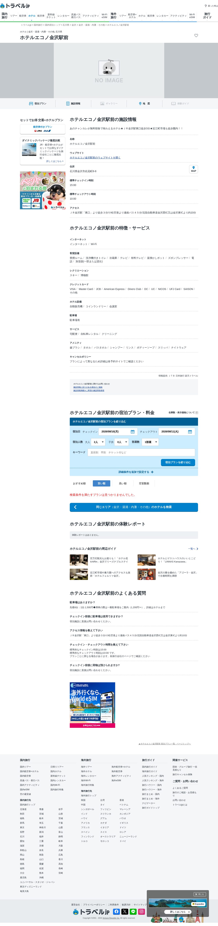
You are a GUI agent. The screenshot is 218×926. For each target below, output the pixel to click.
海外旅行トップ (88, 795)
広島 (60, 855)
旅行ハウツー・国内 (152, 785)
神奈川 (42, 827)
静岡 (60, 836)
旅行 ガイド (207, 15)
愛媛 (41, 864)
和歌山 (23, 850)
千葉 (60, 823)
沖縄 (41, 877)
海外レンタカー (88, 776)
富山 (60, 832)
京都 (41, 845)
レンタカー (63, 15)
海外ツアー (86, 767)
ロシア (123, 832)
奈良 (41, 850)
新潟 (41, 832)
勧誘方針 (126, 904)
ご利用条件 (113, 904)
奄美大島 (24, 891)
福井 (41, 836)
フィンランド (87, 836)
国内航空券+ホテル (29, 771)
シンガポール (87, 809)
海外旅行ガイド (149, 771)
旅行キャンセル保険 (182, 774)
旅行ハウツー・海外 (152, 789)
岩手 (60, 809)
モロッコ (104, 841)
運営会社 (75, 904)
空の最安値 (25, 794)
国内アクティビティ (30, 785)
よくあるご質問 (180, 788)
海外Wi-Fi (85, 780)
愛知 (22, 841)
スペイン (85, 832)
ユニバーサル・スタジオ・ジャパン (37, 882)
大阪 (60, 845)
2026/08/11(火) (170, 431)
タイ (102, 804)
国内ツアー (25, 767)
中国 (83, 804)
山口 (41, 859)
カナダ (103, 823)
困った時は (211, 6)
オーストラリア (108, 836)
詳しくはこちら (177, 912)
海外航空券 (117, 771)
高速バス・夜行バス (30, 780)
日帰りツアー (57, 767)
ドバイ (123, 841)
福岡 (22, 868)
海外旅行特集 (87, 785)
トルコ (84, 841)
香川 (60, 859)
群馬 (22, 823)
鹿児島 (23, 877)
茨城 (60, 818)
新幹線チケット (58, 776)
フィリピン (105, 809)
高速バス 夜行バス (76, 16)
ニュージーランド (128, 836)
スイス (103, 832)
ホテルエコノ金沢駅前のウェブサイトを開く (95, 157)
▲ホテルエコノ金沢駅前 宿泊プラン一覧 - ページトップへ (164, 744)
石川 (22, 836)
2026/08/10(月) (110, 431)
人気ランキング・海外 (153, 780)
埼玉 (41, 823)
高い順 (123, 483)
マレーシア (125, 809)
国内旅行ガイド (149, 767)
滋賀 (22, 845)
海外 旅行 (113, 15)
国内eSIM (24, 789)
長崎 (60, 868)
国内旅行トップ (27, 804)
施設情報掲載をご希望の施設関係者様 (88, 390)
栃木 (41, 818)
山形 (60, 814)
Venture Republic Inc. (111, 918)
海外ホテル (86, 771)
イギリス (124, 823)
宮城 (41, 814)
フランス (85, 827)
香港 (122, 800)
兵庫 (60, 850)
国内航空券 (25, 776)
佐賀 (41, 868)
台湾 (102, 800)
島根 (22, 859)
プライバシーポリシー (94, 904)
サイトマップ (140, 904)
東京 (22, 827)
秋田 (22, 814)
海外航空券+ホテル (121, 767)
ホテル (31, 15)
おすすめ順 (79, 483)
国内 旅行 (4, 15)
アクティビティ (90, 15)
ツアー (13, 15)
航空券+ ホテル (132, 16)
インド (84, 814)
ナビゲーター (148, 803)
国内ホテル (56, 771)
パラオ (123, 818)
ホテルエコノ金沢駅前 (44, 37)
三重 (41, 841)
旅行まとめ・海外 (151, 798)
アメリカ (85, 823)
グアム (103, 818)
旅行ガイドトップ (151, 808)
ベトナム (124, 804)
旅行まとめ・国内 (151, 794)
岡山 (22, 855)
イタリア (104, 827)
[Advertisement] (151, 705)
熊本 (41, 873)
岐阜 (60, 841)
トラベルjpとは (180, 804)
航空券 (22, 15)
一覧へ (193, 548)
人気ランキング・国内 (153, 776)
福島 (22, 818)
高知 (60, 864)
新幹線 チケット (51, 16)
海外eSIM (116, 780)
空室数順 (144, 483)
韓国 (83, 800)
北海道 (23, 809)
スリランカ (105, 814)
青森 (41, 809)
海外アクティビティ (121, 776)
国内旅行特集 (57, 789)
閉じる (201, 894)
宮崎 (60, 873)
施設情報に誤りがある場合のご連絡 (87, 387)
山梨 (60, 827)
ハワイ (84, 818)
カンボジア (125, 814)
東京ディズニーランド (31, 886)
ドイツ (123, 827)
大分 (22, 873)
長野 (22, 832)
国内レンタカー (58, 780)
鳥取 (41, 855)
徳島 (22, 864)
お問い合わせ (179, 800)
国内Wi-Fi (55, 785)
